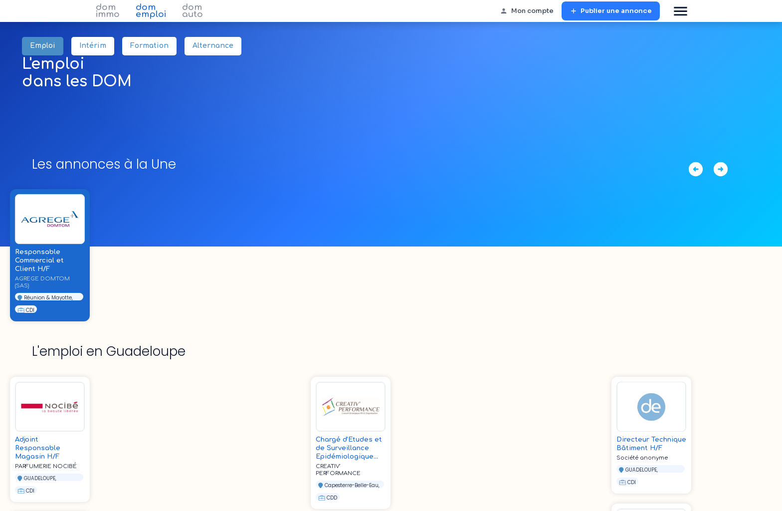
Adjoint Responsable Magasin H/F (37, 448)
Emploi (42, 46)
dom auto (192, 11)
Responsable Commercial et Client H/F (39, 260)
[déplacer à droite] (720, 169)
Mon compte (527, 11)
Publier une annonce (611, 11)
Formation (149, 46)
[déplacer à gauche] (695, 169)
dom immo (108, 11)
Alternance (213, 46)
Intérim (92, 46)
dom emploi (151, 11)
